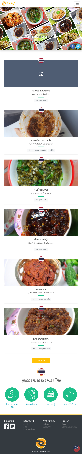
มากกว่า (41, 361)
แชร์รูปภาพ (47, 427)
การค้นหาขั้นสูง (29, 429)
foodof (8, 3)
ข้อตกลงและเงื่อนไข (69, 427)
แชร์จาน (46, 424)
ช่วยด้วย (26, 424)
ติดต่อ (64, 424)
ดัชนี (25, 427)
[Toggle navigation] (77, 3)
